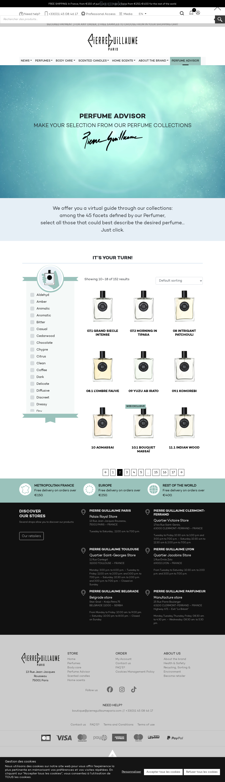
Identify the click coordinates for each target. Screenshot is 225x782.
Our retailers (31, 536)
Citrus (41, 356)
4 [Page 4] (134, 472)
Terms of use (146, 724)
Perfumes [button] (42, 61)
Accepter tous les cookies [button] (163, 772)
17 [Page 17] (173, 472)
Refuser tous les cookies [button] (202, 772)
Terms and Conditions (118, 724)
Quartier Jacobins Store (172, 555)
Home (71, 659)
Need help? (32, 14)
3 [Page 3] (127, 472)
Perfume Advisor (185, 61)
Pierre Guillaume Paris (112, 42)
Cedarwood (45, 336)
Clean (41, 363)
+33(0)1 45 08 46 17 (63, 14)
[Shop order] (179, 281)
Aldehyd (42, 295)
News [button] (25, 61)
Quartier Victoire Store (171, 520)
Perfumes (73, 663)
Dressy (41, 404)
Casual (41, 329)
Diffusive (43, 390)
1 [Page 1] (113, 472)
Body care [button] (64, 61)
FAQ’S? (120, 667)
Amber (41, 302)
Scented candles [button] (92, 61)
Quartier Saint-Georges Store (112, 555)
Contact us (123, 663)
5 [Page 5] (141, 472)
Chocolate (44, 343)
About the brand (175, 659)
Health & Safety (174, 663)
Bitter (40, 322)
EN (141, 14)
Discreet (42, 397)
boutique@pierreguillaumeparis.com (97, 711)
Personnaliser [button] (131, 771)
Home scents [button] (122, 61)
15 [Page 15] (156, 472)
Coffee (41, 370)
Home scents (76, 680)
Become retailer (174, 676)
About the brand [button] (152, 61)
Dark (40, 377)
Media (128, 14)
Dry (39, 411)
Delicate (42, 384)
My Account (124, 659)
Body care (74, 667)
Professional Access (101, 14)
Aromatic (43, 315)
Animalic (43, 308)
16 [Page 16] (164, 472)
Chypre (42, 349)
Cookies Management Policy (135, 672)
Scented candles (78, 676)
